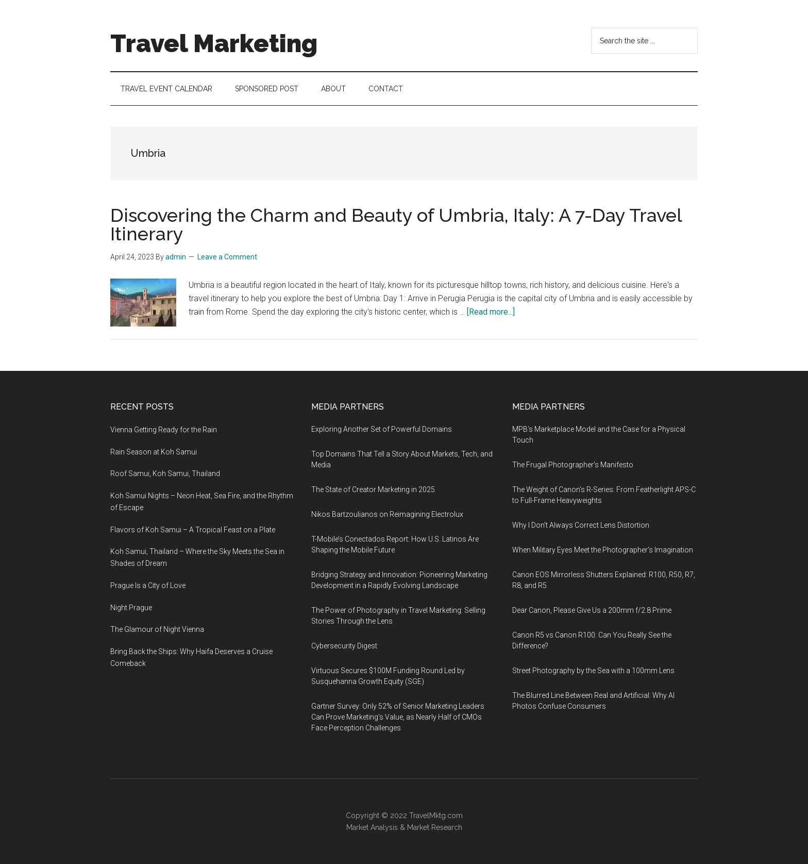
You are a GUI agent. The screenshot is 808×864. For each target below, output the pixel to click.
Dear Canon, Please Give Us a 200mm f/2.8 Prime (591, 610)
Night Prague (131, 608)
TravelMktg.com (436, 815)
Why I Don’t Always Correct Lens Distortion (580, 525)
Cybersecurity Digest (344, 646)
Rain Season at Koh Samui (153, 452)
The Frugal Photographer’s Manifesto (572, 465)
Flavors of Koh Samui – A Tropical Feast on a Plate (192, 530)
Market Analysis (372, 827)
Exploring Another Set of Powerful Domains (381, 429)
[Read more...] (491, 312)
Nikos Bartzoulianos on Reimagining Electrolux (387, 514)
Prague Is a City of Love (148, 585)
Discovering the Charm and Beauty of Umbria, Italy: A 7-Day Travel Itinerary (396, 224)
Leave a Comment (227, 257)
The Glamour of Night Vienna (157, 629)
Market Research (434, 827)
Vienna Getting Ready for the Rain (163, 430)
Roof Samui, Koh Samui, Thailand (165, 473)
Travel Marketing (213, 43)
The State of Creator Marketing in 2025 (373, 489)
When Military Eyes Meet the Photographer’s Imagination (602, 550)
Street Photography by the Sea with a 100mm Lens (593, 670)
